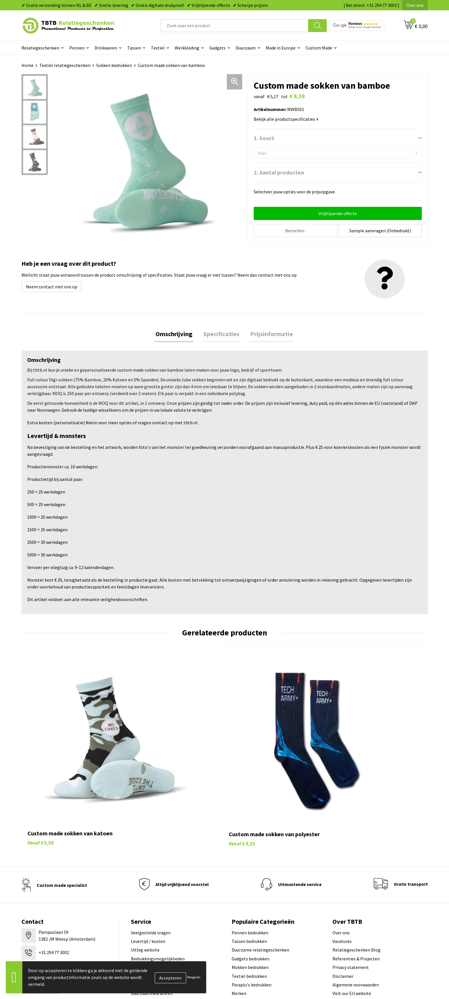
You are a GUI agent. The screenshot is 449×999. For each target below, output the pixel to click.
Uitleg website (145, 876)
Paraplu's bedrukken (251, 911)
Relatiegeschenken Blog (356, 876)
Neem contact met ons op (51, 287)
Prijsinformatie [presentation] (269, 334)
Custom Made (319, 48)
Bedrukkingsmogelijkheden (158, 885)
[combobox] (234, 25)
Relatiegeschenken (40, 48)
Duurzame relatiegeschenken (260, 876)
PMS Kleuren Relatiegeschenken (162, 894)
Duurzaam (246, 48)
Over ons (415, 5)
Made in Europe (281, 48)
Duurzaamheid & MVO (152, 920)
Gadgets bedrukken (250, 885)
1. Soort (264, 138)
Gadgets (217, 48)
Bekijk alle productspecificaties (286, 119)
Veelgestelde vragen (151, 859)
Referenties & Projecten (356, 885)
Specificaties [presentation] (221, 334)
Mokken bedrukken (250, 894)
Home (27, 65)
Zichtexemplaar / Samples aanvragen (167, 911)
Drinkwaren (105, 48)
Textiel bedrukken (249, 902)
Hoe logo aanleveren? (152, 902)
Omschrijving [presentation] (176, 334)
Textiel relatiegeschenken (64, 65)
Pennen (76, 48)
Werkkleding (187, 48)
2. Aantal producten (279, 172)
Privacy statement (350, 894)
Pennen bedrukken (250, 859)
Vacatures (342, 868)
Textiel (158, 48)
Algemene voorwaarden (355, 911)
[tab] (176, 334)
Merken (239, 920)
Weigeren (193, 977)
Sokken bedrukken (114, 65)
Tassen (134, 48)
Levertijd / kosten (148, 868)
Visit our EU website (351, 920)
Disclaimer (342, 902)
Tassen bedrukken (249, 868)
